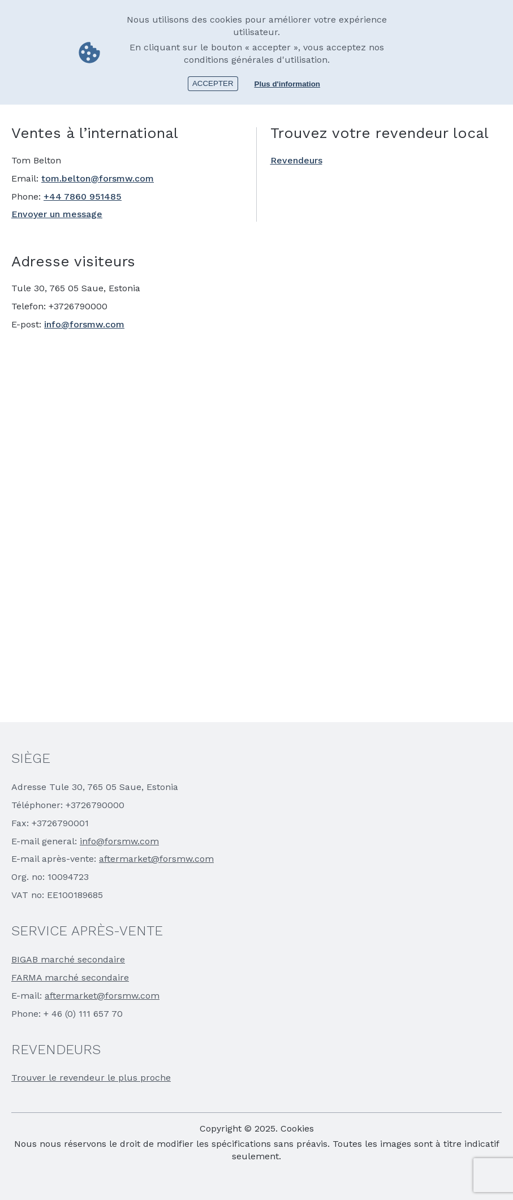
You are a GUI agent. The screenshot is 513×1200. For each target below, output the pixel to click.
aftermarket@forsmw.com (156, 858)
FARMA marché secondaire (70, 977)
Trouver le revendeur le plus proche (91, 1077)
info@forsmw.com (84, 324)
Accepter (213, 83)
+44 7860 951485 (83, 196)
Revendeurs (296, 160)
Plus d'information (287, 84)
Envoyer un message (56, 214)
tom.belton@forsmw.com (97, 178)
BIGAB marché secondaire (68, 959)
